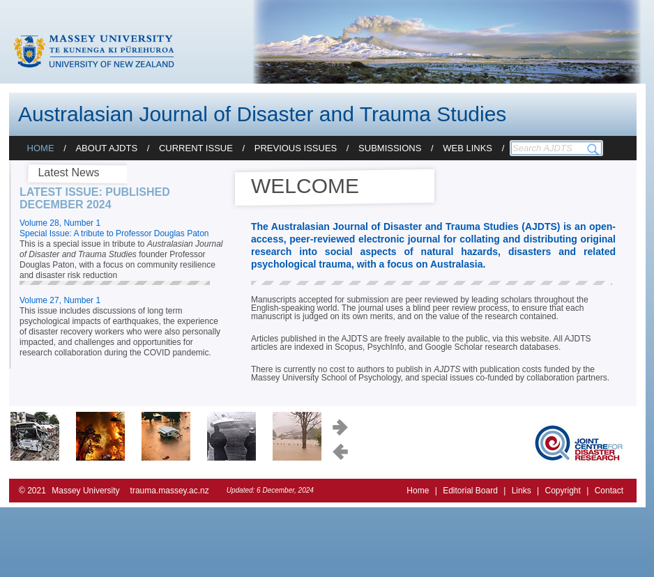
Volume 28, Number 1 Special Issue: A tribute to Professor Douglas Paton (114, 228)
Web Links (467, 148)
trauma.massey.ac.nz (169, 490)
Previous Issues (295, 148)
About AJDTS (106, 148)
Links (521, 490)
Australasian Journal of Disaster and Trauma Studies (262, 113)
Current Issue (196, 148)
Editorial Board (470, 490)
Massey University (85, 490)
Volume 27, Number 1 (60, 300)
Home (40, 148)
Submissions (389, 148)
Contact (609, 490)
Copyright (562, 490)
